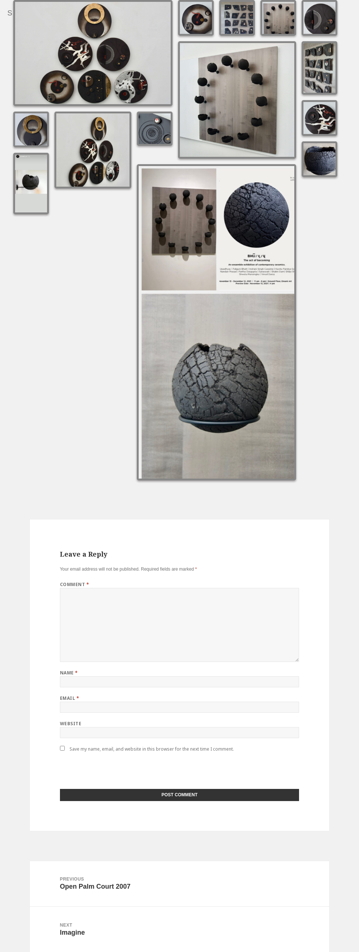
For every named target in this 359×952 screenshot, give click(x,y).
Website (70, 723)
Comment (74, 584)
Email (69, 698)
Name (69, 673)
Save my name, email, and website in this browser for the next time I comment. (152, 749)
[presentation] (110, 773)
